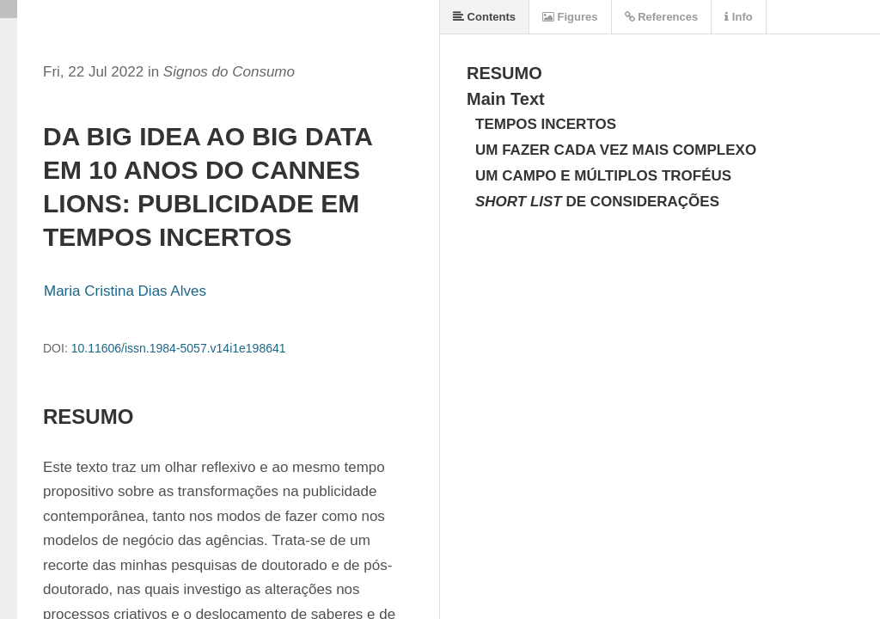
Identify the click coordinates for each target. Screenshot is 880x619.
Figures (570, 16)
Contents (484, 16)
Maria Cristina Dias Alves (125, 291)
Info (738, 16)
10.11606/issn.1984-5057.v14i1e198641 (178, 348)
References (662, 16)
